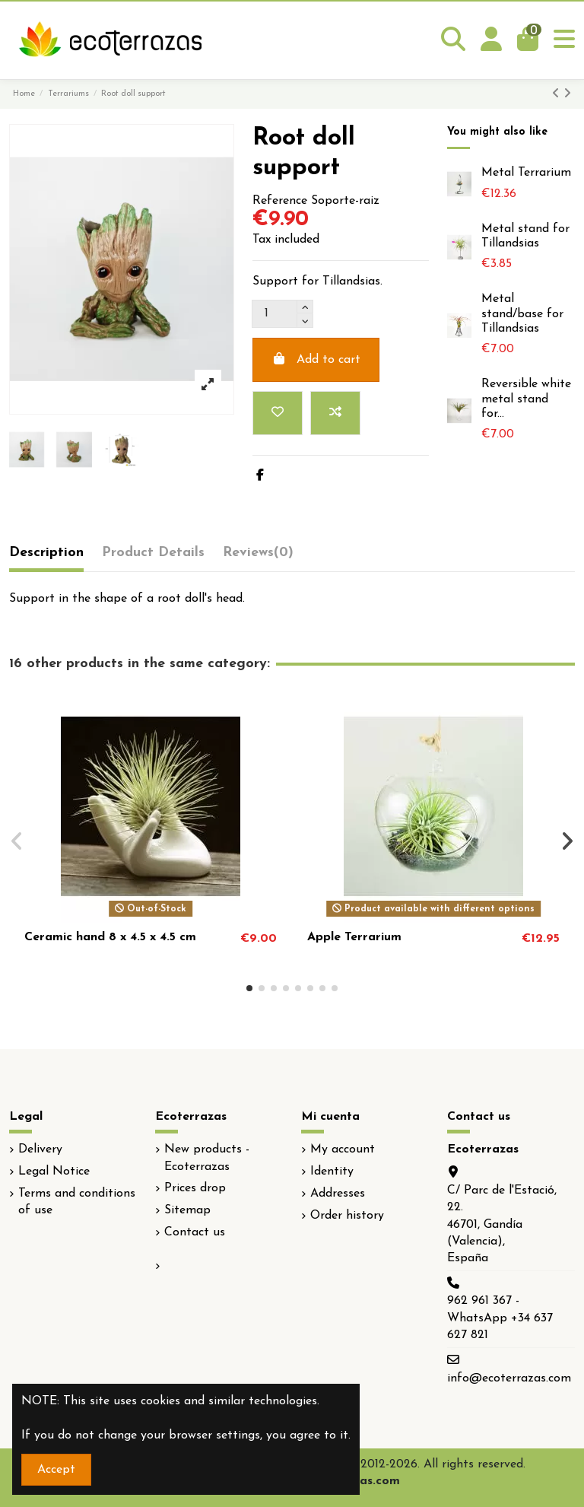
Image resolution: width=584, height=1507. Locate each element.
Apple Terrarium (354, 937)
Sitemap (187, 1210)
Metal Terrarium (526, 173)
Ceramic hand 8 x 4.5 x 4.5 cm (110, 937)
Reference (279, 201)
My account (342, 1149)
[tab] (258, 556)
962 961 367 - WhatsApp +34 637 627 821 (500, 1318)
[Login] (491, 40)
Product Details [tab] (153, 552)
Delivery (40, 1149)
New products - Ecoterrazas (206, 1157)
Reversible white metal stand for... (526, 398)
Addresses (337, 1193)
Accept (56, 1470)
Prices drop (195, 1188)
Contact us (194, 1232)
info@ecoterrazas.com (509, 1378)
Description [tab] (46, 552)
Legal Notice (54, 1171)
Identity (332, 1171)
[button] (249, 988)
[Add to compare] (335, 413)
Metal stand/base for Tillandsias (522, 313)
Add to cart (315, 359)
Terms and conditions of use (76, 1201)
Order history (347, 1216)
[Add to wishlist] (277, 413)
